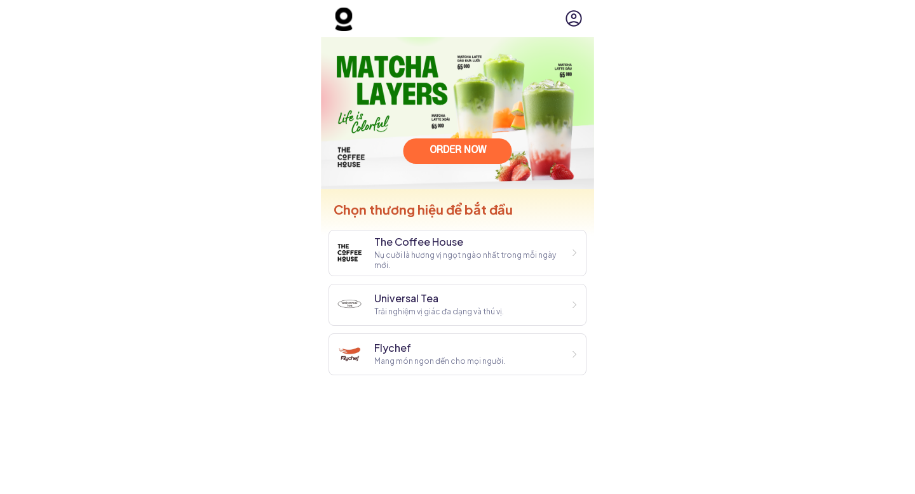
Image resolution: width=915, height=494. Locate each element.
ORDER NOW (458, 150)
